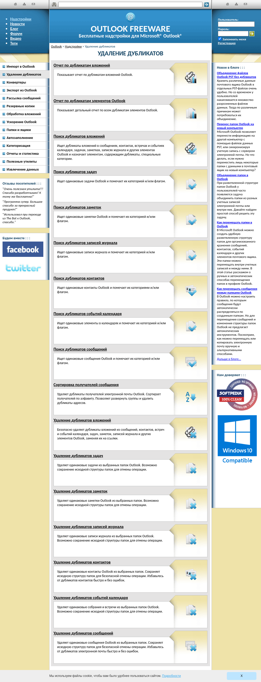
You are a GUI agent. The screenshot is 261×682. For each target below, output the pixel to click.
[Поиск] (130, 4)
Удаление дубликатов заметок (80, 491)
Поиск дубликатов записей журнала (85, 242)
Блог (14, 28)
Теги (14, 43)
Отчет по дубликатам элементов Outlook (89, 100)
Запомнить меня (234, 39)
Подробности (171, 676)
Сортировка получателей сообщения (86, 384)
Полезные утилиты (22, 161)
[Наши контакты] (33, 4)
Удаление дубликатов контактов (82, 562)
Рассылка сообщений (24, 98)
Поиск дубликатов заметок (77, 207)
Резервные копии (21, 106)
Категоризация (18, 145)
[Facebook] (23, 249)
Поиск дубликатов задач (75, 171)
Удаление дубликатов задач (78, 455)
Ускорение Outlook (21, 121)
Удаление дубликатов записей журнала (89, 526)
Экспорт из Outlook (22, 90)
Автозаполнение (20, 137)
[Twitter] (23, 268)
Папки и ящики (19, 129)
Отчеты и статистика (23, 153)
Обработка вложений (24, 114)
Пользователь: (228, 19)
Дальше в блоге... (229, 359)
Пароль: (223, 29)
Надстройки (20, 19)
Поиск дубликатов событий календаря (88, 313)
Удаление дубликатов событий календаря (91, 597)
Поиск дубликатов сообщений (80, 349)
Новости (17, 23)
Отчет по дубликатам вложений (82, 65)
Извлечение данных (23, 169)
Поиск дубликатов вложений (79, 136)
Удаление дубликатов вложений (82, 420)
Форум (16, 33)
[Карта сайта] (24, 4)
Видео (15, 38)
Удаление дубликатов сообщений (83, 633)
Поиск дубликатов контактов (79, 278)
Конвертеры (16, 82)
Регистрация (227, 43)
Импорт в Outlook (21, 66)
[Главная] (15, 4)
